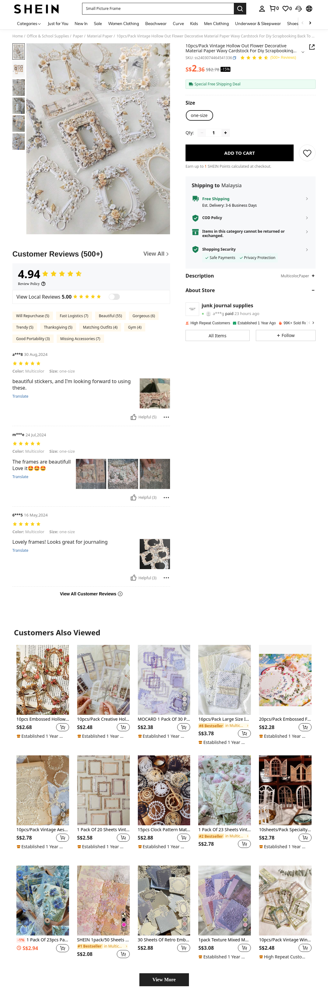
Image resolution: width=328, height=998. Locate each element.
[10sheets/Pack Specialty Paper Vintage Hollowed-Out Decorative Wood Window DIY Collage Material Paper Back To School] (285, 790)
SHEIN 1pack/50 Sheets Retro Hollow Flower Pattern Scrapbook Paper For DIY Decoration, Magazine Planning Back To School (103, 940)
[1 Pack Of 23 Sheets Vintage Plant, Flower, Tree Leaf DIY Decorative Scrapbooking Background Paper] (224, 790)
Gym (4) (134, 327)
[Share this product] (312, 47)
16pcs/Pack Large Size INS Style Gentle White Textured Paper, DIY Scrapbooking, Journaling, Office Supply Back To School (224, 719)
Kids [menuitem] (194, 23)
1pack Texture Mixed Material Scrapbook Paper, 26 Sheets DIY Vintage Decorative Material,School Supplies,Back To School (224, 940)
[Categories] (29, 23)
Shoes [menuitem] (292, 23)
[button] (158, 9)
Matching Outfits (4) (100, 327)
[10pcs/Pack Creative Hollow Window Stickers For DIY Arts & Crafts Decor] (103, 680)
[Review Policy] (32, 283)
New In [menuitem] (81, 23)
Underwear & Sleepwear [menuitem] (258, 23)
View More (164, 979)
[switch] (114, 297)
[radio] (199, 115)
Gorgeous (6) (144, 315)
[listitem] (43, 695)
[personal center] (262, 8)
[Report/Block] (166, 417)
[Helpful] (133, 417)
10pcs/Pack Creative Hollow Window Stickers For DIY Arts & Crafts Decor (103, 719)
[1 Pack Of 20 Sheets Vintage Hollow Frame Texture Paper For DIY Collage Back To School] (103, 790)
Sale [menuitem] (98, 23)
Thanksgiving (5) (58, 327)
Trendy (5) (24, 327)
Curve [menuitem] (178, 23)
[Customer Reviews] (91, 254)
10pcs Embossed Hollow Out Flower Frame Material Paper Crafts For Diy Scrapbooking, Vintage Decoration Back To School (42, 719)
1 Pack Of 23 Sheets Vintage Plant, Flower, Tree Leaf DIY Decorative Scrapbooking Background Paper (224, 829)
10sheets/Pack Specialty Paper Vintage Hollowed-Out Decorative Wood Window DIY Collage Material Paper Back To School (285, 829)
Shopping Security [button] (219, 249)
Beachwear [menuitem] (156, 23)
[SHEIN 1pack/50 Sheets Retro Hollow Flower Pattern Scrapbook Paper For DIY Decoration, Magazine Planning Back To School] (103, 900)
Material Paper (100, 36)
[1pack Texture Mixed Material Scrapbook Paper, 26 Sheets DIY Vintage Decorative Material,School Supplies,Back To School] (224, 900)
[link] (274, 8)
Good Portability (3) (33, 338)
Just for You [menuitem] (58, 23)
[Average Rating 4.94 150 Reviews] (268, 58)
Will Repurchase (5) (32, 315)
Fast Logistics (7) (74, 315)
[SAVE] (307, 153)
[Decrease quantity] (202, 132)
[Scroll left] (302, 23)
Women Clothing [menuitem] (123, 23)
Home (17, 36)
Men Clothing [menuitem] (216, 23)
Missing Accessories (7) (80, 338)
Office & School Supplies (48, 36)
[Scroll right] (310, 23)
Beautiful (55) (110, 315)
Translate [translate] (20, 396)
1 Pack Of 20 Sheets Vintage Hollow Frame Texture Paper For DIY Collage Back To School (103, 829)
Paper (78, 36)
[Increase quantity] (225, 132)
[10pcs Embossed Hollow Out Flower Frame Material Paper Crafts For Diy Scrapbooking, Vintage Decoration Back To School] (42, 680)
